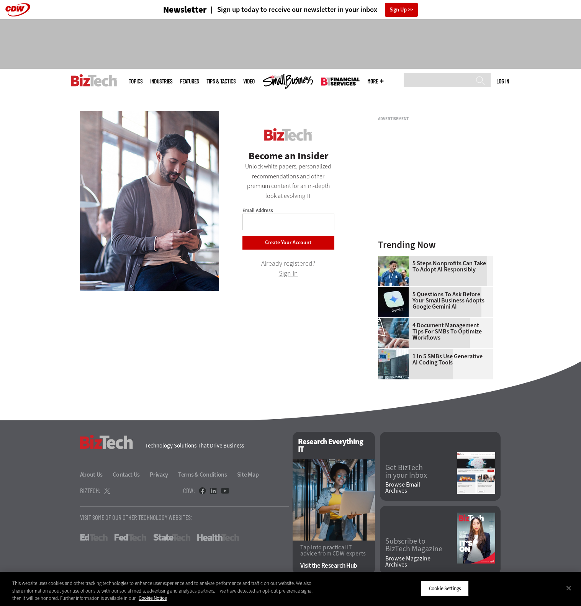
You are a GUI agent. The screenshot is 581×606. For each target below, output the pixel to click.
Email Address (257, 210)
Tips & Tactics (221, 81)
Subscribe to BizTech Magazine (413, 545)
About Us (91, 474)
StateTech (171, 537)
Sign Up (398, 9)
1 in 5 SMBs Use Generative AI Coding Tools (447, 359)
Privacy (159, 474)
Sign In (288, 273)
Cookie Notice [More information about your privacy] (153, 598)
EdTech (94, 537)
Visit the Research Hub (328, 565)
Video (249, 81)
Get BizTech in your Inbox (406, 471)
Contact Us (126, 474)
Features (189, 81)
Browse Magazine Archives (407, 561)
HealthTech (218, 537)
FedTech (130, 537)
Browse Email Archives (402, 488)
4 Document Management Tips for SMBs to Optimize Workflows (447, 331)
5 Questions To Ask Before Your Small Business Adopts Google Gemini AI (448, 300)
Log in (502, 81)
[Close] (568, 588)
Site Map (248, 474)
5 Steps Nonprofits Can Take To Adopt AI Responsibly (449, 266)
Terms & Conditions (202, 474)
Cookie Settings (445, 588)
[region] (290, 589)
